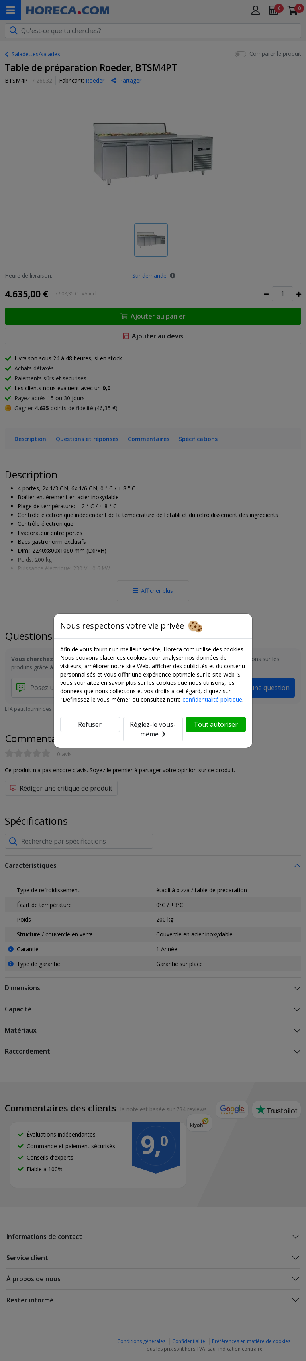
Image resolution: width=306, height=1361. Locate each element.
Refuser (90, 724)
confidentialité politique (212, 699)
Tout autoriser (216, 724)
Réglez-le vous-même (153, 729)
